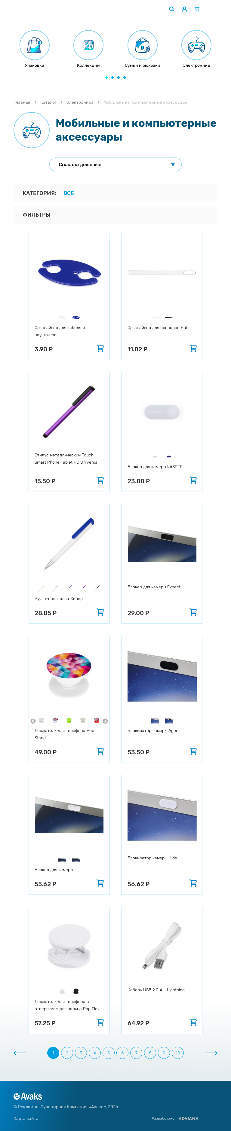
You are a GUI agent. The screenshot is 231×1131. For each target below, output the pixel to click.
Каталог (48, 102)
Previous (33, 721)
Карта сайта (26, 1118)
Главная (22, 102)
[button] (106, 77)
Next (105, 721)
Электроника (80, 102)
